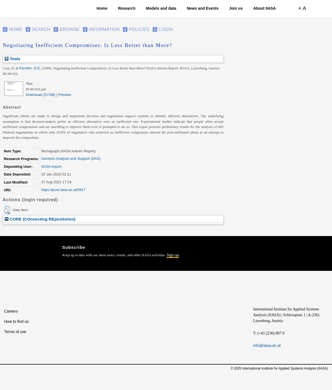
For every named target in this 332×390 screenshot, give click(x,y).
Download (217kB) (40, 95)
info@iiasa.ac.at (267, 345)
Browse (69, 29)
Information (104, 29)
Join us (236, 8)
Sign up (173, 255)
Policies (139, 29)
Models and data (161, 8)
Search (41, 29)
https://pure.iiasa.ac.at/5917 (63, 190)
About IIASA (264, 8)
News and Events (203, 8)
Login (166, 29)
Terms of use (15, 331)
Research (126, 8)
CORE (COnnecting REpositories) (40, 219)
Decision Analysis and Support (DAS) (71, 158)
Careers (11, 311)
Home (102, 8)
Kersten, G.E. (30, 68)
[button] (7, 210)
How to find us (16, 321)
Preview (64, 95)
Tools (12, 58)
